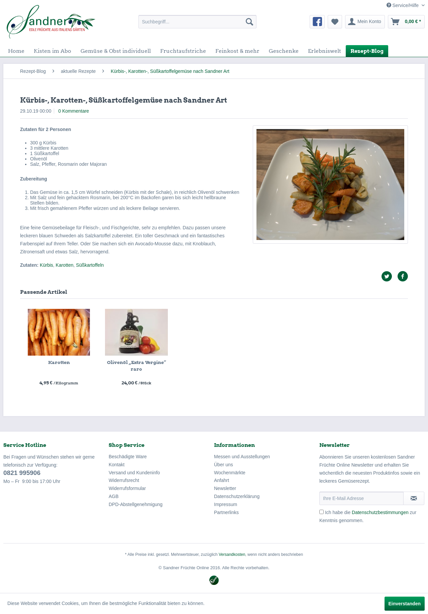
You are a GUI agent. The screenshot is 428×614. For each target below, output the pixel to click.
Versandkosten (232, 554)
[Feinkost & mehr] (237, 51)
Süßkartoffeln (90, 265)
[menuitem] (197, 21)
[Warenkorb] (406, 21)
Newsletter (225, 488)
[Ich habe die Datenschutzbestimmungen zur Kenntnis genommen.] (321, 512)
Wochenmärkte (229, 472)
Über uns (223, 464)
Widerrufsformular (127, 488)
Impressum (225, 504)
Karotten (65, 265)
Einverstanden (405, 603)
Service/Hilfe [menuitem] (403, 5)
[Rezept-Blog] (367, 51)
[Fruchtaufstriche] (183, 51)
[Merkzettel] (335, 21)
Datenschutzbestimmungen (380, 512)
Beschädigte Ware (128, 456)
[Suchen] (249, 21)
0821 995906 (21, 472)
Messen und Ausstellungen (242, 456)
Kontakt (116, 464)
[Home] (16, 51)
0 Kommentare (73, 111)
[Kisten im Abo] (52, 51)
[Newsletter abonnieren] (413, 498)
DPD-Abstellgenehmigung (136, 504)
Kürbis (46, 265)
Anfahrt (221, 480)
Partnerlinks (226, 512)
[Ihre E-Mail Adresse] (361, 498)
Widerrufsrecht (124, 480)
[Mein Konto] (365, 21)
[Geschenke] (283, 51)
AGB (114, 496)
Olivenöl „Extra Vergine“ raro (136, 366)
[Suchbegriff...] (197, 21)
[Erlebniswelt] (324, 51)
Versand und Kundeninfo (134, 472)
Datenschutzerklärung (236, 496)
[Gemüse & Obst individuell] (115, 51)
